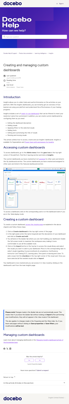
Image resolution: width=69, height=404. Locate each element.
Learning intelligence (40, 53)
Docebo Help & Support (10, 53)
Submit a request (43, 370)
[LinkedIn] (10, 349)
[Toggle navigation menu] (57, 3)
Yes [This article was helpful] (29, 360)
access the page (34, 224)
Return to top (9, 377)
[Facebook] (4, 349)
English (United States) (57, 398)
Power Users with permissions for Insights (39, 142)
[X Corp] (7, 349)
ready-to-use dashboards (30, 114)
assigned (42, 159)
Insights (51, 53)
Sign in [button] (61, 3)
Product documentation (26, 53)
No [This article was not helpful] (40, 360)
